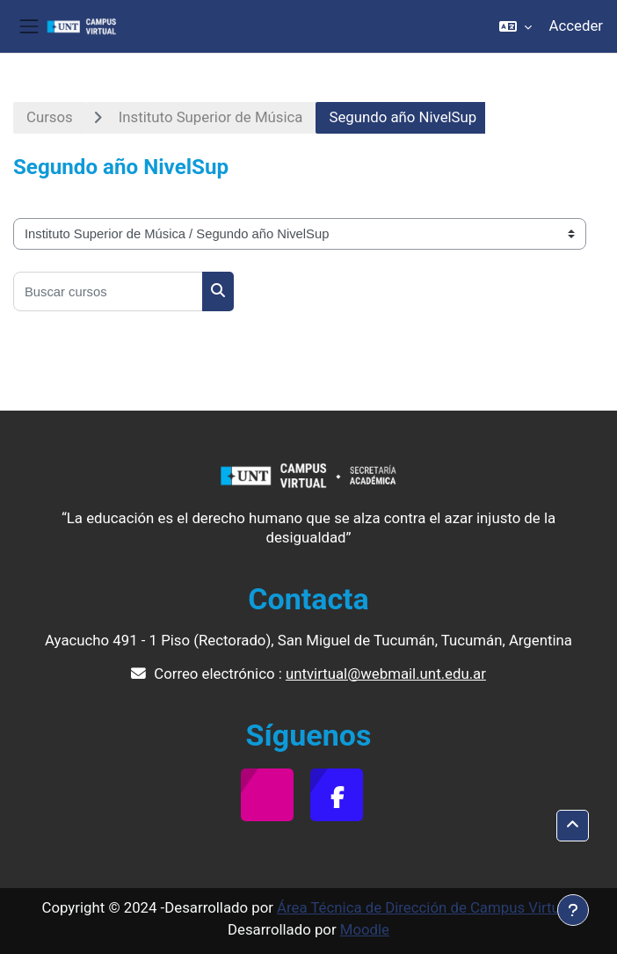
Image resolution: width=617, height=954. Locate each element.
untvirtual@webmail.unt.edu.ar (386, 673)
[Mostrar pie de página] (573, 910)
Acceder (576, 25)
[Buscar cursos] (108, 291)
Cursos (49, 117)
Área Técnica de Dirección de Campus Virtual (424, 907)
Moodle (364, 929)
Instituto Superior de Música (211, 117)
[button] (515, 26)
